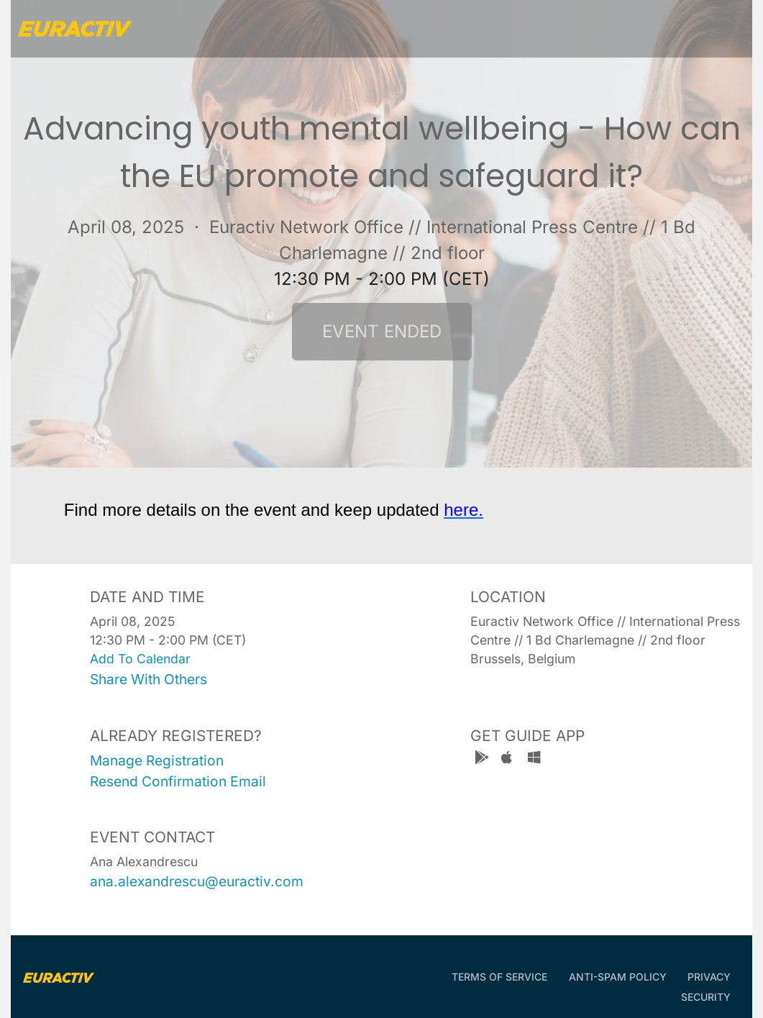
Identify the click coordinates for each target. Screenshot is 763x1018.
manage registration (157, 760)
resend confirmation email (178, 781)
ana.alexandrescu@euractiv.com (196, 881)
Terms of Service (499, 977)
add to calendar (140, 658)
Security (706, 997)
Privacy (709, 977)
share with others (148, 679)
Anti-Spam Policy (618, 977)
